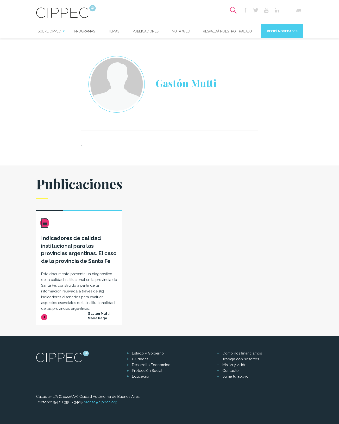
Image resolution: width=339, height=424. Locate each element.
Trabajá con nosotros (240, 359)
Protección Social (147, 370)
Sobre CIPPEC (49, 31)
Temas (113, 31)
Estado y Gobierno (148, 353)
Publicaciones (145, 31)
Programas (84, 31)
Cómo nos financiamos (242, 353)
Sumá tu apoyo (235, 376)
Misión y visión (234, 365)
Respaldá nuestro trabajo (227, 31)
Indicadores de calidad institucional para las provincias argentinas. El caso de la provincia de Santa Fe (79, 249)
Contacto (230, 370)
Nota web (181, 31)
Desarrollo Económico (151, 365)
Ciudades (140, 359)
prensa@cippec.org (100, 402)
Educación (141, 376)
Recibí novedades (282, 31)
